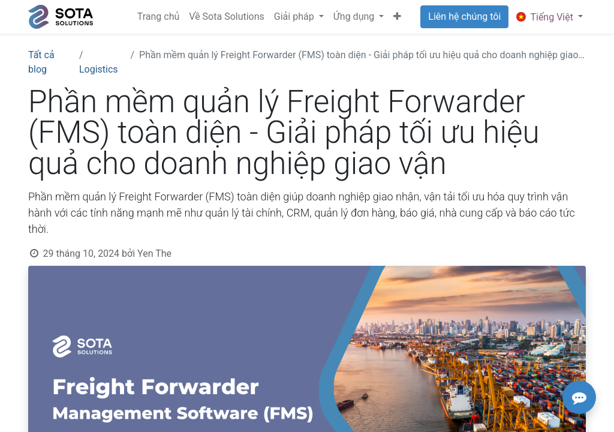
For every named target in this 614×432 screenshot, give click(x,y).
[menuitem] (159, 17)
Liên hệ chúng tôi (464, 16)
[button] (397, 17)
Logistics (98, 69)
